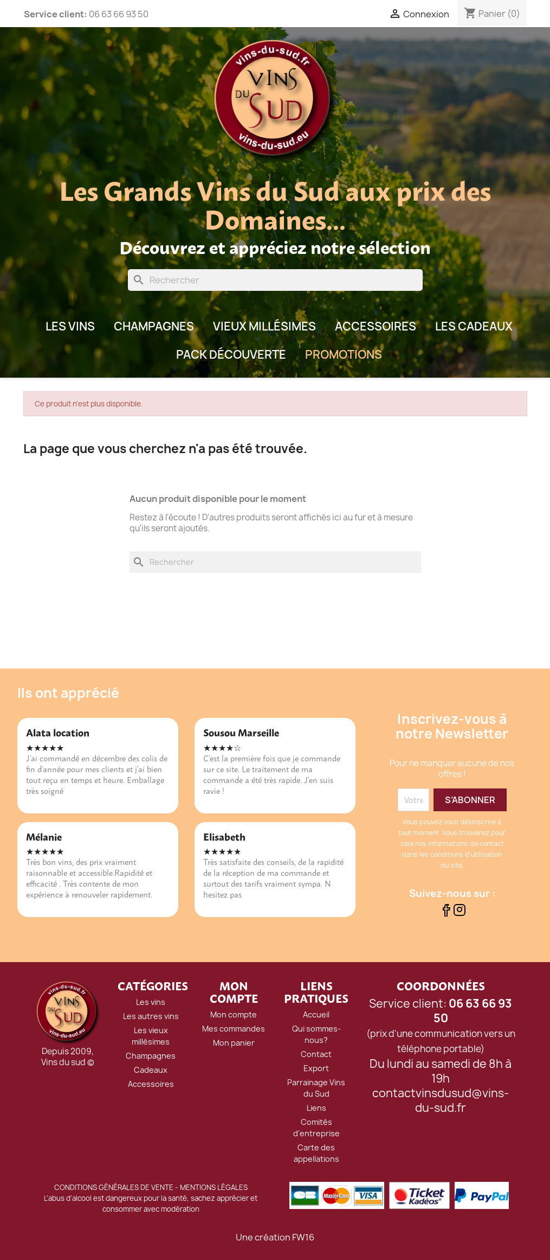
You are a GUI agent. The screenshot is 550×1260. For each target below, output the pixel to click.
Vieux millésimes (264, 326)
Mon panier (234, 1043)
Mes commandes (233, 1028)
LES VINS (70, 326)
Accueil (316, 1014)
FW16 (303, 1237)
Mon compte (233, 1014)
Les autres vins (151, 1016)
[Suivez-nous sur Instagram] (459, 913)
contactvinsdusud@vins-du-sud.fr (440, 1100)
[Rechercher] (275, 280)
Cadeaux (150, 1070)
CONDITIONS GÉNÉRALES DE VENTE (113, 1187)
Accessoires (375, 326)
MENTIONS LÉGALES (214, 1187)
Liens (316, 1108)
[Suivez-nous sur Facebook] (445, 913)
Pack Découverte (231, 354)
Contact (316, 1054)
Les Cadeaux (474, 326)
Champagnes (154, 326)
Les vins (150, 1002)
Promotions (343, 354)
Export (316, 1068)
